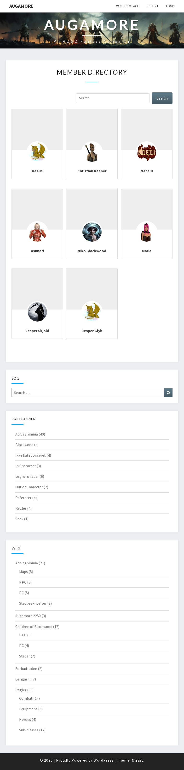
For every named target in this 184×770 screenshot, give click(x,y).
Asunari (37, 250)
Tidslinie (152, 6)
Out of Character (29, 486)
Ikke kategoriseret (30, 455)
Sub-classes (28, 730)
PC (21, 592)
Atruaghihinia (26, 434)
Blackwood (24, 444)
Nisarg (138, 760)
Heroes (25, 719)
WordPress (104, 760)
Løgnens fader (27, 476)
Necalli (147, 170)
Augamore (21, 6)
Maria (146, 250)
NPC (22, 582)
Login (170, 6)
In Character (25, 465)
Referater (23, 497)
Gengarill (23, 679)
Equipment (28, 708)
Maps (23, 571)
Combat (26, 698)
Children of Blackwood (33, 626)
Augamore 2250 (28, 615)
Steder (24, 656)
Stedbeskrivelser (32, 603)
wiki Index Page (127, 6)
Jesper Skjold (37, 330)
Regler (20, 508)
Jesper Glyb (92, 330)
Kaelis (37, 170)
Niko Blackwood (92, 250)
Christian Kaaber (91, 170)
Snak (19, 518)
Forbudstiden (26, 668)
